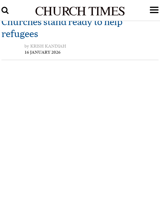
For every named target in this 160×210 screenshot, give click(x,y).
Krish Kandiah (48, 46)
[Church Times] (80, 15)
